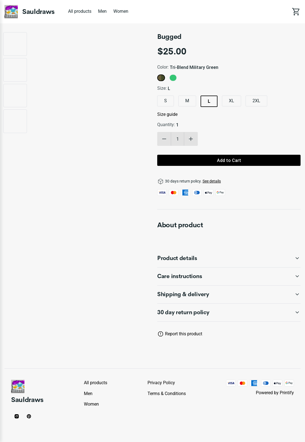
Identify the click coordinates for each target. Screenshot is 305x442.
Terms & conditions (167, 393)
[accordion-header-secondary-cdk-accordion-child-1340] (229, 294)
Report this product (183, 333)
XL (231, 100)
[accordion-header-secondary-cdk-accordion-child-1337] (229, 312)
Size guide (167, 114)
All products (79, 11)
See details (211, 181)
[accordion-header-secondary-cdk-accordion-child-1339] (229, 276)
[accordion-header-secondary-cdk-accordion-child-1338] (229, 258)
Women (120, 11)
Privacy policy (161, 382)
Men (102, 11)
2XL (256, 100)
